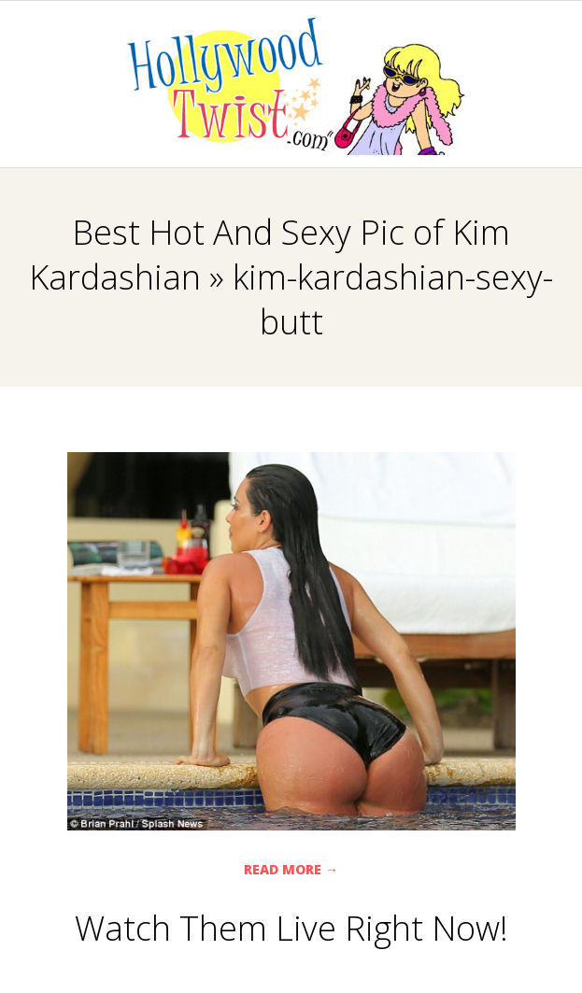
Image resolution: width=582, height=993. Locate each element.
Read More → (291, 869)
